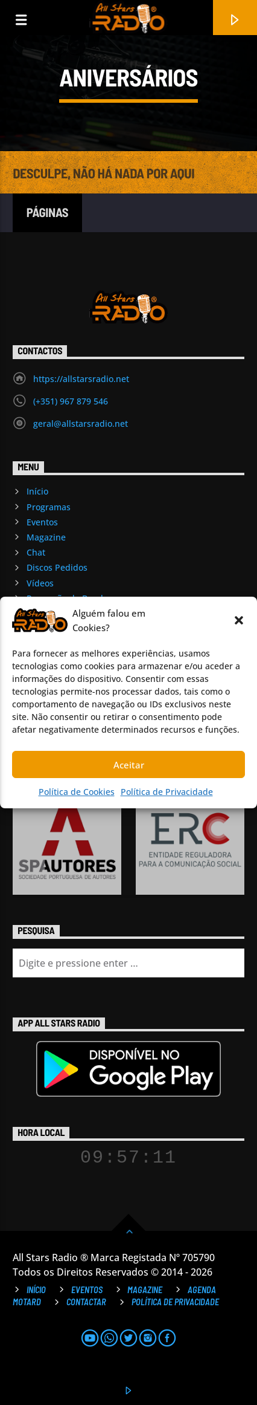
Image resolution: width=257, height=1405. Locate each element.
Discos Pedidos (57, 567)
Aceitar (128, 765)
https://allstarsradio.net (81, 379)
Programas (49, 507)
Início (37, 491)
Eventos (42, 522)
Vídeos (40, 583)
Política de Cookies (77, 791)
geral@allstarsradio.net (80, 423)
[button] (239, 620)
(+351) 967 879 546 (70, 401)
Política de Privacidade (167, 791)
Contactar (86, 1302)
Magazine (46, 537)
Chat (36, 552)
